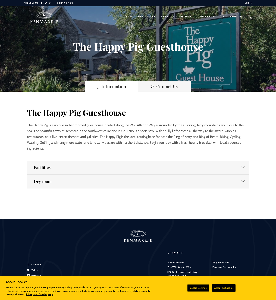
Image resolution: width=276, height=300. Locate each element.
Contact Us (65, 3)
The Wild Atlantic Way (179, 267)
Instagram (34, 275)
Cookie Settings (198, 289)
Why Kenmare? (220, 262)
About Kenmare (175, 262)
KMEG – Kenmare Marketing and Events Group (182, 273)
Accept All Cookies (224, 289)
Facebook (34, 264)
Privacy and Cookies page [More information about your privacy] (39, 295)
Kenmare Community (224, 267)
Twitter (32, 270)
